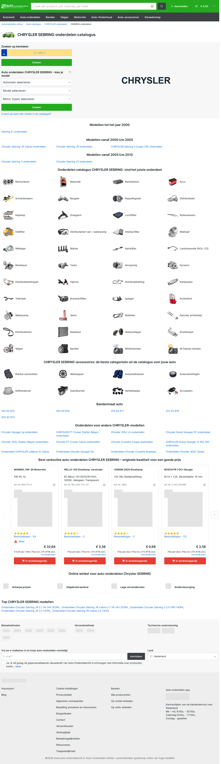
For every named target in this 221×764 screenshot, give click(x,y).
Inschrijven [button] (136, 656)
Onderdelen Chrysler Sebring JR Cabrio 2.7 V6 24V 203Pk (95, 607)
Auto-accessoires (128, 17)
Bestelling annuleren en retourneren (76, 707)
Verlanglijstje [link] (63, 732)
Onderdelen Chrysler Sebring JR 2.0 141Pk (25, 610)
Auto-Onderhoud (101, 17)
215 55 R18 (172, 410)
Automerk (9, 17)
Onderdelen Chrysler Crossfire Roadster (133, 451)
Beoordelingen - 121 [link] (175, 536)
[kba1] (39, 52)
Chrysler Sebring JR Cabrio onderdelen (23, 146)
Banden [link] (115, 688)
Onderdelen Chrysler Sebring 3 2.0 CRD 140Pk (156, 607)
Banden (50, 17)
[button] (152, 6)
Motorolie (80, 17)
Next (214, 514)
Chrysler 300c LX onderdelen (127, 432)
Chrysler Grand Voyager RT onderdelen (188, 432)
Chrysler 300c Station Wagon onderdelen (24, 441)
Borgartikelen (63, 713)
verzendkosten (48, 554)
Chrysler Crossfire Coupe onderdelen (132, 441)
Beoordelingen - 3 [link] (74, 536)
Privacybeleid (64, 694)
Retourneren (63, 744)
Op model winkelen (122, 700)
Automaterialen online (12, 24)
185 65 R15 (8, 410)
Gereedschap (153, 17)
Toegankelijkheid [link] (65, 751)
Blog (3, 694)
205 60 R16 (63, 410)
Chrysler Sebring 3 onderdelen (18, 161)
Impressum (7, 688)
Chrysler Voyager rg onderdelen (19, 432)
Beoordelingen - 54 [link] (25, 536)
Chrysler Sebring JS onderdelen (74, 161)
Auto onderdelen (30, 17)
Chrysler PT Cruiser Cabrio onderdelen (78, 441)
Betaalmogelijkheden (68, 738)
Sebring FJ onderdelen (14, 131)
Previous (5, 514)
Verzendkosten (64, 726)
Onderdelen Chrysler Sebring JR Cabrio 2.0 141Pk (80, 610)
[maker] (36, 82)
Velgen (64, 17)
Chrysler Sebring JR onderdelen (74, 146)
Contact (60, 719)
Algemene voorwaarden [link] (69, 700)
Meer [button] (18, 666)
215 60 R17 (117, 410)
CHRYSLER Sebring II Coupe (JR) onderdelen (136, 146)
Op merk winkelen (121, 707)
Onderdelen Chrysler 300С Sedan (185, 451)
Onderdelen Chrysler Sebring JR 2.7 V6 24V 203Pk (30, 607)
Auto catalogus (33, 24)
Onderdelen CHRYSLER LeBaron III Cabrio (25, 451)
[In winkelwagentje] (35, 560)
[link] (205, 6)
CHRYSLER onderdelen (56, 24)
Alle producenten (120, 694)
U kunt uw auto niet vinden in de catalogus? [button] (26, 113)
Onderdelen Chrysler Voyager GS (75, 451)
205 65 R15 (8, 417)
